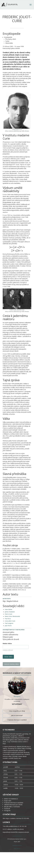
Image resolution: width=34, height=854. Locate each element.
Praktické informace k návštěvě (17, 720)
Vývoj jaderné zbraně (11, 639)
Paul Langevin (9, 623)
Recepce (17, 696)
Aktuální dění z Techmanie (12, 807)
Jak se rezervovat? (17, 715)
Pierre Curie (8, 614)
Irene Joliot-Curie (10, 621)
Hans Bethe (8, 609)
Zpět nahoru (17, 848)
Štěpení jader (8, 637)
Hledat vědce (7, 643)
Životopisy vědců (10, 39)
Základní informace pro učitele (13, 804)
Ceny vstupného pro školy (17, 711)
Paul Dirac (8, 619)
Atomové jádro (8, 632)
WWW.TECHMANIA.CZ (11, 799)
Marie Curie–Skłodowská (12, 616)
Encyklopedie (8, 37)
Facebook (7, 808)
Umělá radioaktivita (10, 634)
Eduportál (9, 5)
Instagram (7, 810)
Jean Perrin (8, 625)
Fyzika (7, 41)
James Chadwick (10, 612)
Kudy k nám (7, 801)
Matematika (9, 43)
